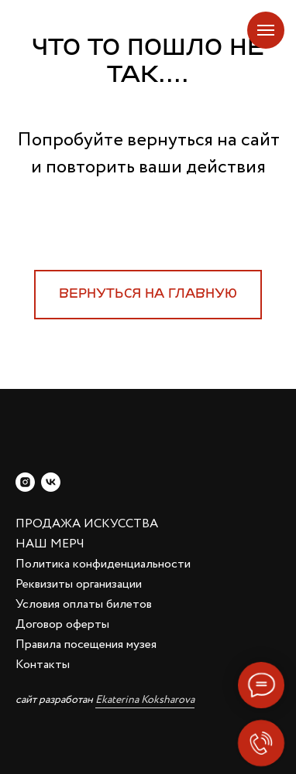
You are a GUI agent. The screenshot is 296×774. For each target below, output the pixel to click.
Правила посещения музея (86, 644)
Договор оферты (62, 624)
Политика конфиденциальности (103, 564)
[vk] (50, 482)
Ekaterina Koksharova (144, 700)
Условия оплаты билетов (83, 604)
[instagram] (25, 482)
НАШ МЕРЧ (49, 544)
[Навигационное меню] (265, 30)
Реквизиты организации (78, 584)
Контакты (42, 664)
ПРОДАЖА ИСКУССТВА (86, 524)
